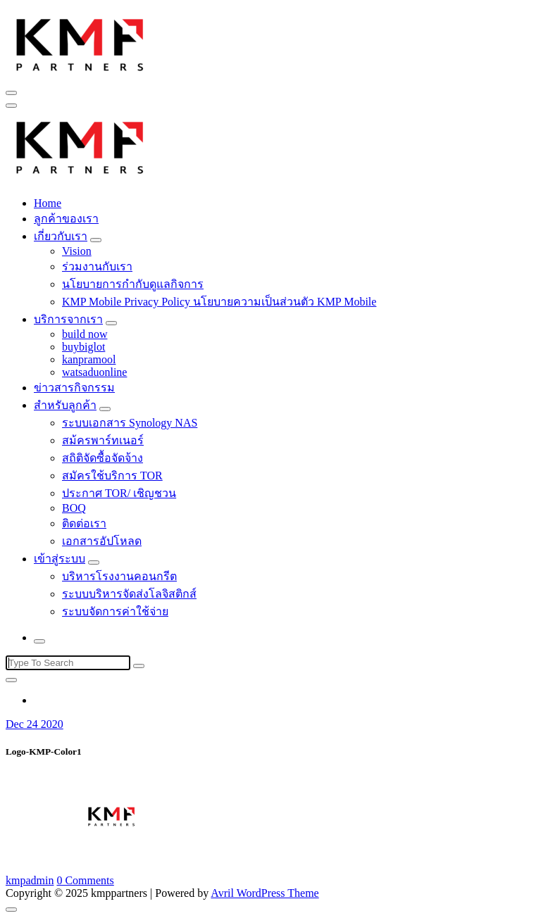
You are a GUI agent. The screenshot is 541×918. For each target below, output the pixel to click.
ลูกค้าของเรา (66, 219)
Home (47, 203)
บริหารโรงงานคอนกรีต (119, 576)
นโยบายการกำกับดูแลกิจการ (133, 284)
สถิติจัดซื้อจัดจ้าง (102, 458)
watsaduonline (94, 372)
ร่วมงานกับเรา (97, 266)
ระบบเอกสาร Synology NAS (129, 423)
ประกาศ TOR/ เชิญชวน (119, 493)
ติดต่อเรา (84, 523)
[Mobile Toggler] (95, 240)
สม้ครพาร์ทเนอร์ (103, 440)
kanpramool (89, 359)
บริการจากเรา (68, 319)
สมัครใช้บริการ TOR (112, 476)
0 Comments (84, 880)
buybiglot (83, 347)
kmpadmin (30, 880)
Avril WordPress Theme (264, 893)
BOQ (74, 508)
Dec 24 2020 (34, 724)
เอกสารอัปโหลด (102, 541)
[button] (80, 43)
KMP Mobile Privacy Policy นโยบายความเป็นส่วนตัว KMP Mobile (219, 302)
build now (84, 334)
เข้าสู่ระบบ (59, 559)
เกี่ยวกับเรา (60, 236)
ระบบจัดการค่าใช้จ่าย (115, 611)
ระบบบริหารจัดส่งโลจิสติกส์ (129, 594)
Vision (77, 251)
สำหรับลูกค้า (65, 405)
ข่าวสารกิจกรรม (74, 388)
